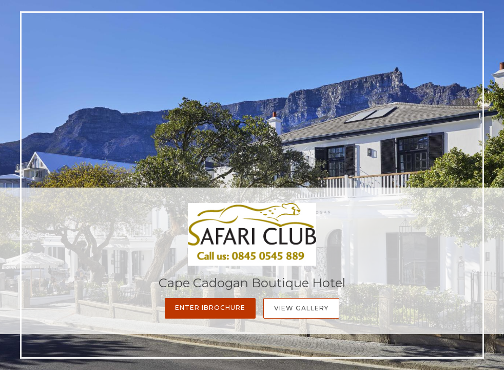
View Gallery (301, 308)
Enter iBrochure (210, 307)
